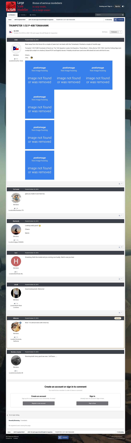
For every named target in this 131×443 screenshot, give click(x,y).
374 (16, 59)
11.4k (16, 240)
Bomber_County (16, 352)
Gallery (34, 15)
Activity (23, 15)
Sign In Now (92, 403)
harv (16, 253)
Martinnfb (16, 221)
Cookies (15, 438)
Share (104, 32)
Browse (12, 15)
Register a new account (38, 403)
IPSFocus (16, 436)
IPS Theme (9, 436)
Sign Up (117, 6)
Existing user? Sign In (106, 6)
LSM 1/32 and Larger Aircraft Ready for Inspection (41, 33)
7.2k (16, 303)
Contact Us (9, 438)
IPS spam (59, 442)
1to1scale (16, 189)
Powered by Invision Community (116, 438)
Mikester (16, 318)
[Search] (103, 14)
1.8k (16, 208)
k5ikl (17, 31)
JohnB (16, 284)
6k (16, 272)
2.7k (16, 337)
